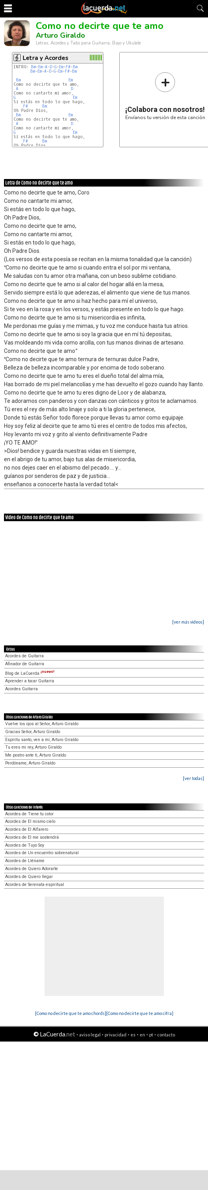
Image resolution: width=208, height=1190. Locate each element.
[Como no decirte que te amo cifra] (139, 1013)
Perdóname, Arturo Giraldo (30, 763)
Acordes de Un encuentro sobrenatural (42, 852)
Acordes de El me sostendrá (32, 837)
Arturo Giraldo (60, 35)
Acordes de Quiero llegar (29, 876)
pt (151, 1034)
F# (68, 66)
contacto (166, 1034)
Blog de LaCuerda (29, 673)
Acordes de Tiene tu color (29, 813)
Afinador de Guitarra (24, 663)
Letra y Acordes (45, 58)
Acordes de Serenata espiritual (34, 884)
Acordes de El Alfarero (26, 829)
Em (40, 66)
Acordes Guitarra (21, 688)
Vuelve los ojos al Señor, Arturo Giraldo (41, 723)
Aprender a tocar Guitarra (29, 681)
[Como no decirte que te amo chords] (70, 1013)
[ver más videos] (188, 621)
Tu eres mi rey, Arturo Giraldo (33, 747)
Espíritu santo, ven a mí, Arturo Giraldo (41, 739)
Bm (33, 66)
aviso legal (90, 1034)
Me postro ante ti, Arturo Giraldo (35, 755)
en (142, 1034)
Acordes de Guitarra (24, 656)
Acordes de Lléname (25, 860)
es (133, 1034)
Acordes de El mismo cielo (30, 821)
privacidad (115, 1034)
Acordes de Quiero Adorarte (31, 868)
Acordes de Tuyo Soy (24, 845)
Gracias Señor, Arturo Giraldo (32, 731)
